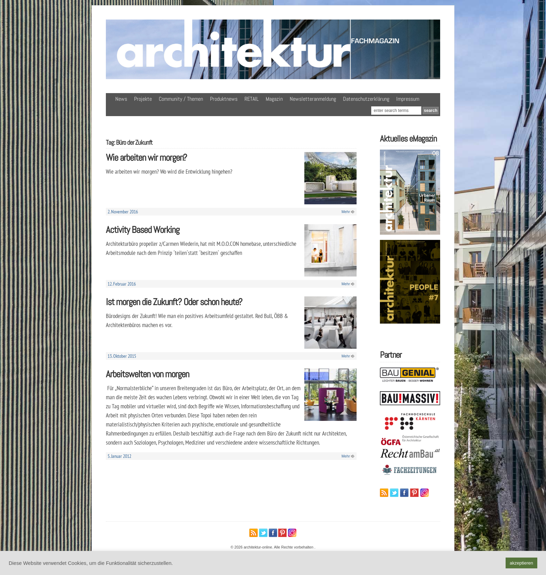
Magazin (274, 99)
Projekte (143, 99)
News (121, 99)
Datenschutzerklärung (366, 99)
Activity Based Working (142, 230)
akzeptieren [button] (521, 563)
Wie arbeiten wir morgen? (146, 157)
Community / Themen (181, 99)
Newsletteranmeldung (313, 99)
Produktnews (223, 99)
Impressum (407, 99)
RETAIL (251, 99)
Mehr (346, 212)
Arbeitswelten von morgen (147, 374)
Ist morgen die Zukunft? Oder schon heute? (174, 302)
